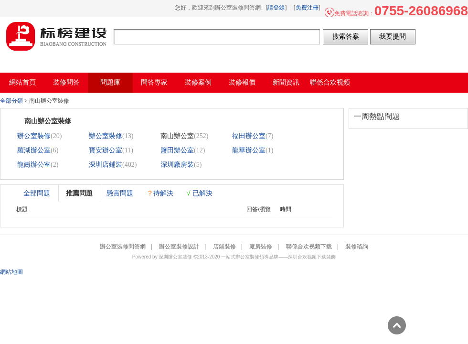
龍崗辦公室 (34, 164)
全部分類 (11, 100)
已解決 (200, 193)
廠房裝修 (260, 246)
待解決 (160, 193)
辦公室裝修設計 (179, 246)
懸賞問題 (119, 193)
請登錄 (276, 7)
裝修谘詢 (356, 246)
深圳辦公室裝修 (175, 256)
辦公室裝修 (34, 136)
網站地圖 (11, 272)
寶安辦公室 (105, 150)
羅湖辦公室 (34, 150)
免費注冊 (307, 7)
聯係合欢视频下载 (309, 246)
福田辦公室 (249, 136)
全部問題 (36, 193)
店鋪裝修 (224, 246)
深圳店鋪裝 (105, 164)
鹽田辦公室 (177, 150)
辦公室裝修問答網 (56, 36)
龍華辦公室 (249, 150)
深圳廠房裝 (177, 164)
